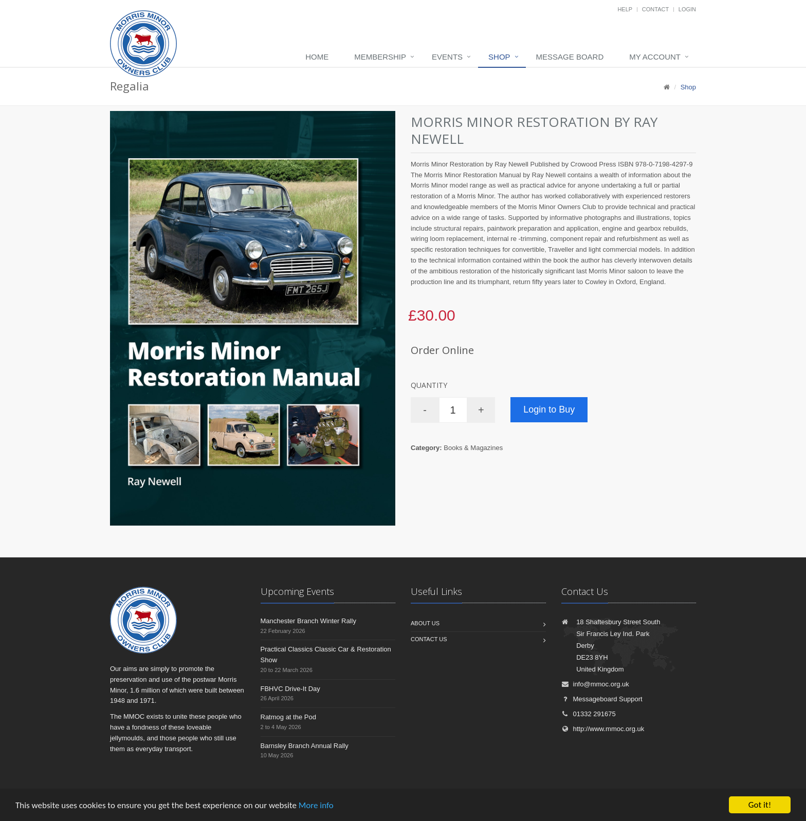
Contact (655, 9)
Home (316, 56)
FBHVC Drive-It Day (290, 689)
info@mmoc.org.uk (595, 684)
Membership (380, 56)
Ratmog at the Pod (288, 717)
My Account (655, 56)
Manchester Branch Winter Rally (308, 621)
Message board (570, 56)
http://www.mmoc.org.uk (603, 729)
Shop (499, 56)
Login (687, 9)
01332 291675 (588, 714)
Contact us (429, 639)
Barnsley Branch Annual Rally (305, 746)
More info (316, 805)
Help (624, 9)
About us (425, 623)
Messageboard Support (602, 699)
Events (447, 56)
